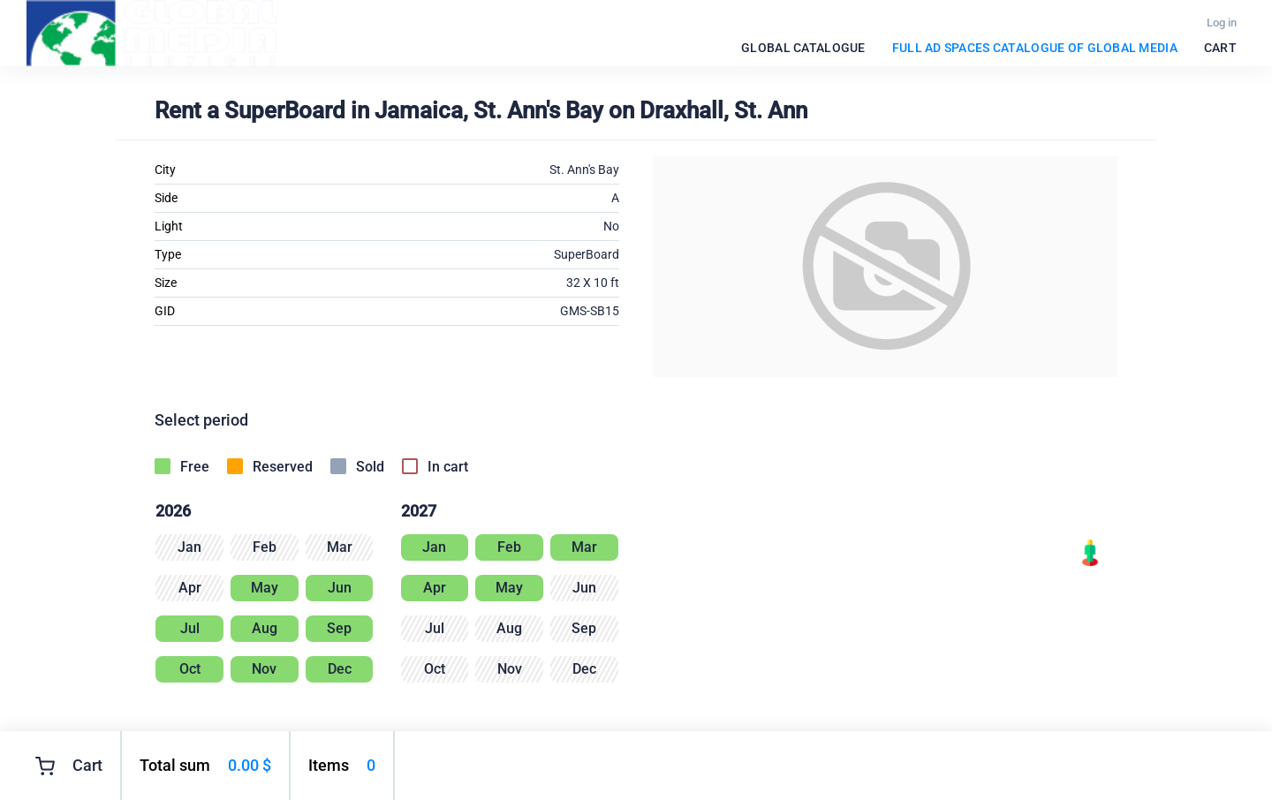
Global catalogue (803, 48)
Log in (1222, 22)
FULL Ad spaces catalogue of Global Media (1034, 48)
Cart (1220, 48)
